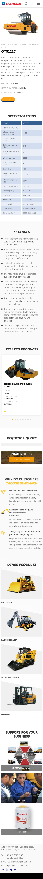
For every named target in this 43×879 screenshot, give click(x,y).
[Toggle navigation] (38, 3)
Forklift (5, 714)
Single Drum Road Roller (18, 385)
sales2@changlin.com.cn (19, 861)
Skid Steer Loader (10, 677)
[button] (12, 419)
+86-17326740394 (20, 865)
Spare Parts (22, 832)
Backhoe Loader (9, 640)
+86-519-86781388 (14, 855)
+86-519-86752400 (14, 857)
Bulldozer (6, 603)
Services (21, 800)
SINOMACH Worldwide (22, 768)
